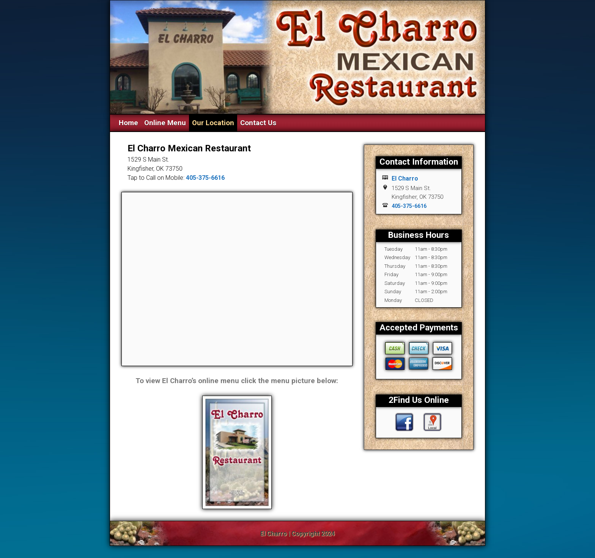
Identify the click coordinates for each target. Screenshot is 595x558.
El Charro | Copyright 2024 (297, 533)
